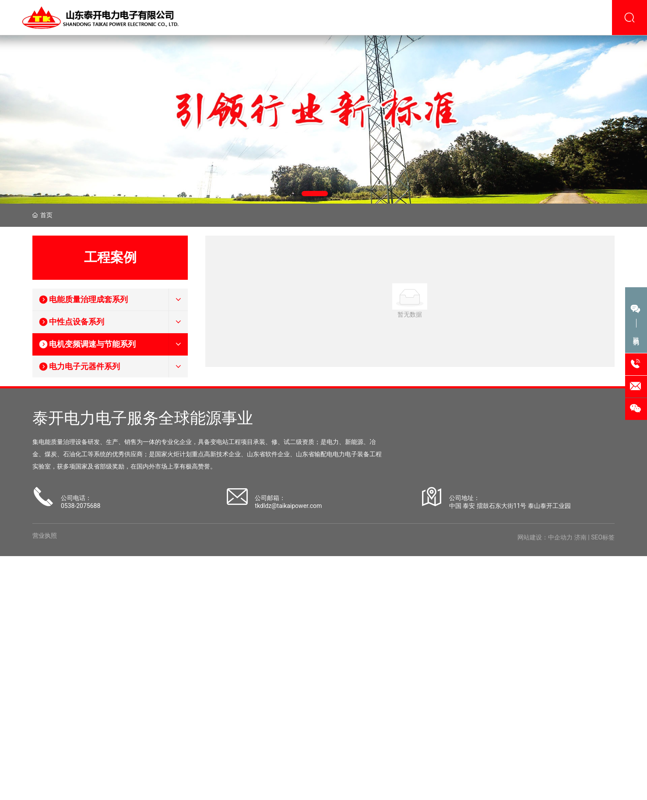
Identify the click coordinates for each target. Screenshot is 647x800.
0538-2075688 (80, 505)
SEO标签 (603, 537)
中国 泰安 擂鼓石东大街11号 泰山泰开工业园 (510, 505)
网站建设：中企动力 (545, 537)
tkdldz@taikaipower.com (288, 505)
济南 (580, 537)
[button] (315, 193)
